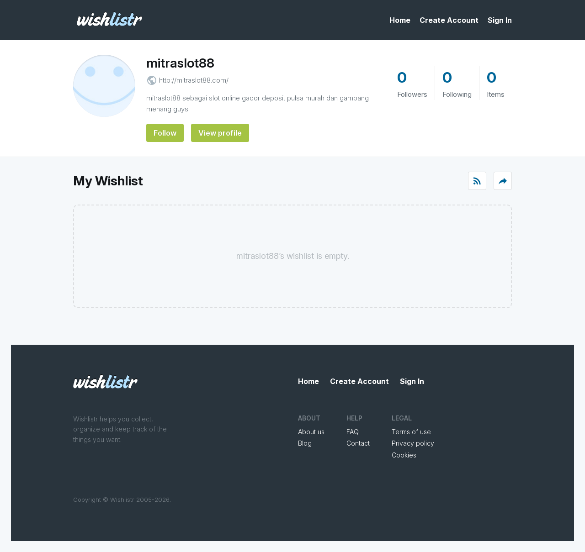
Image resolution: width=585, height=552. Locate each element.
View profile (220, 132)
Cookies (404, 455)
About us (311, 432)
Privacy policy (413, 443)
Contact (358, 443)
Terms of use (411, 432)
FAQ (352, 432)
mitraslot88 (180, 63)
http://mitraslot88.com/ (194, 80)
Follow (165, 132)
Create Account (449, 20)
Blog (305, 443)
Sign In (500, 20)
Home (399, 20)
